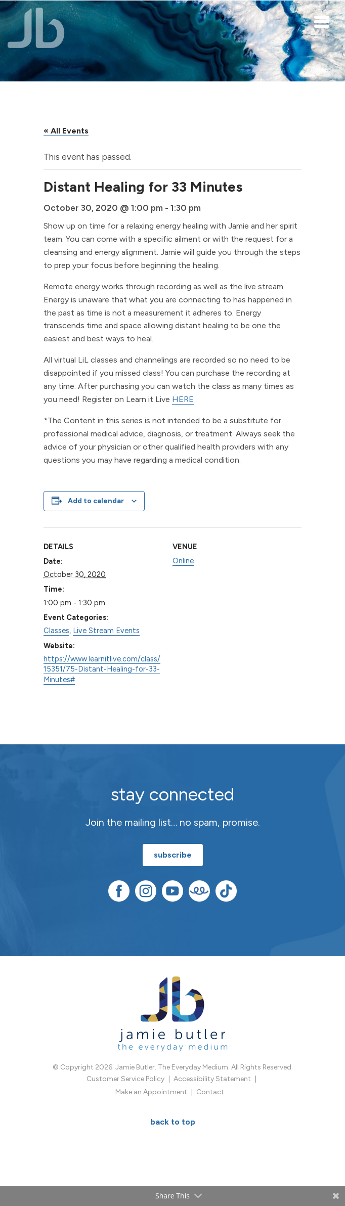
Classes (56, 630)
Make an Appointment (151, 1092)
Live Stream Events (106, 630)
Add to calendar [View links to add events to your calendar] (96, 501)
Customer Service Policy (125, 1079)
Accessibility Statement (212, 1079)
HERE (183, 399)
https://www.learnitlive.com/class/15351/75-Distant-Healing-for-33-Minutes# (102, 669)
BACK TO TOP (172, 1122)
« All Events (66, 131)
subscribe (173, 855)
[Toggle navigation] (322, 21)
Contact (210, 1092)
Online (183, 560)
